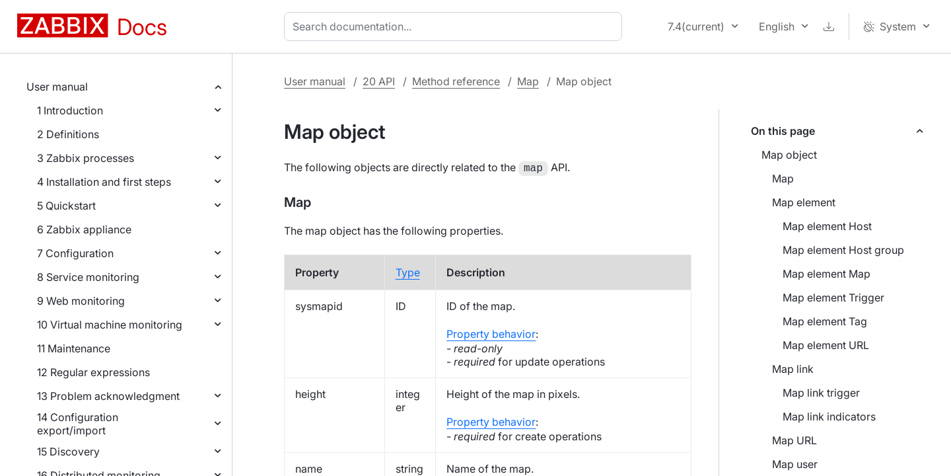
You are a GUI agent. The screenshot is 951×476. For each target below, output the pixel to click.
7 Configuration (75, 253)
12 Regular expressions (93, 372)
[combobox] (455, 26)
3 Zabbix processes (85, 158)
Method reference (456, 81)
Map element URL (826, 345)
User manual (57, 86)
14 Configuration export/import (77, 424)
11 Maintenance (73, 348)
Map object (789, 154)
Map (528, 81)
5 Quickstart (66, 205)
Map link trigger (821, 392)
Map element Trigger (833, 297)
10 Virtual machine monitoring (109, 324)
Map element (803, 202)
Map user (795, 464)
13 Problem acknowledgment (108, 396)
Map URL (794, 440)
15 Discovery (68, 451)
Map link (793, 369)
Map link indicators (829, 416)
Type (408, 271)
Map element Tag (825, 321)
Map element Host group (843, 250)
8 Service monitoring (88, 277)
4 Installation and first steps (104, 181)
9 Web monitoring (81, 300)
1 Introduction (70, 110)
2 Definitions (68, 134)
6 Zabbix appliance (84, 229)
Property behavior (491, 332)
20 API (379, 81)
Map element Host (827, 226)
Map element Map (826, 273)
